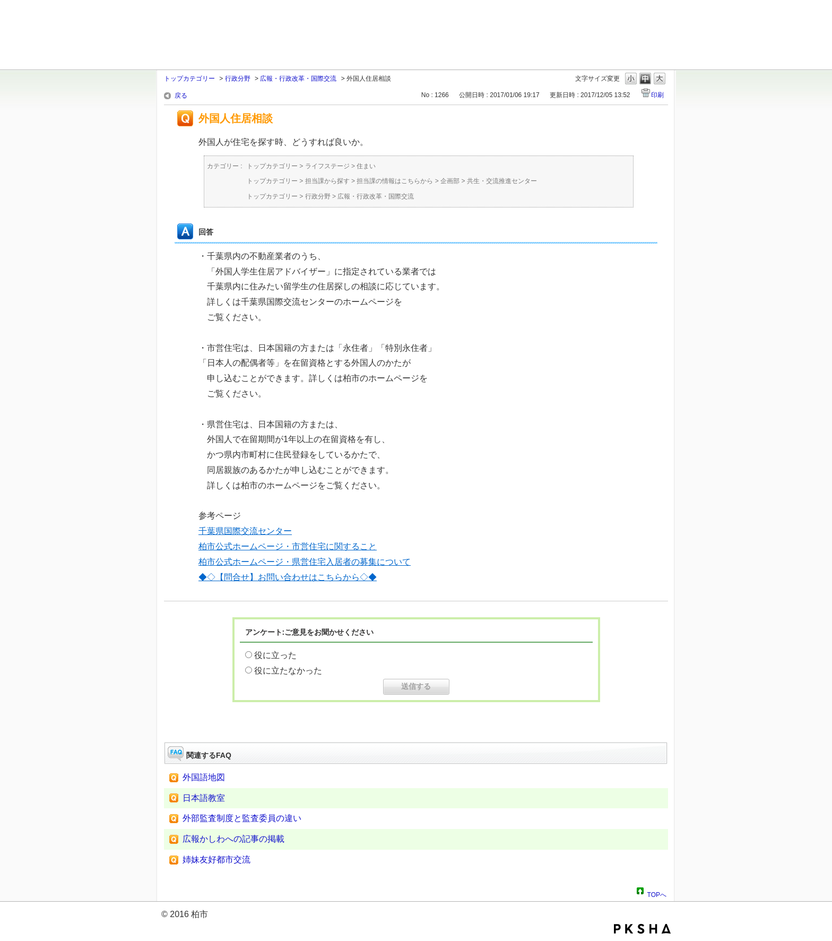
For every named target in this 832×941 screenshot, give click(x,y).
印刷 (657, 95)
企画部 (450, 181)
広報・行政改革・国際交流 (298, 78)
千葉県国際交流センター (245, 531)
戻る (181, 95)
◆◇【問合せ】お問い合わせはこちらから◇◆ (287, 577)
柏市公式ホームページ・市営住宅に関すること (287, 546)
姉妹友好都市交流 (216, 859)
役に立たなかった (288, 670)
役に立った (275, 655)
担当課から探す (327, 181)
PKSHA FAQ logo (642, 929)
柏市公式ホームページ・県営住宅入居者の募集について (304, 561)
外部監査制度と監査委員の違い (242, 818)
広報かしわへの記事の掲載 (233, 838)
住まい (366, 166)
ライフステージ (327, 166)
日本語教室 (204, 797)
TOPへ (656, 893)
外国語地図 (204, 777)
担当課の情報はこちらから (395, 181)
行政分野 (237, 78)
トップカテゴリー (189, 78)
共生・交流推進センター (502, 181)
